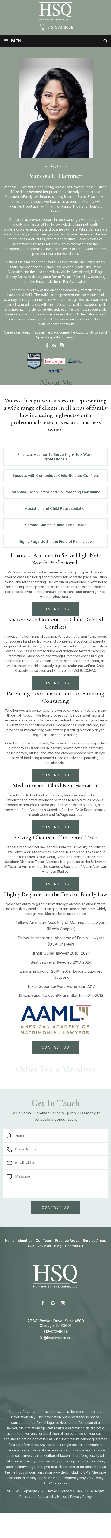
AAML (26, 295)
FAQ (31, 1246)
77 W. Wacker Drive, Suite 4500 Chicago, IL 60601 (55, 1323)
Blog (57, 1246)
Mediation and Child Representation (55, 508)
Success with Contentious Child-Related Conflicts (56, 475)
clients (73, 254)
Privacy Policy (81, 1497)
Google (54, 345)
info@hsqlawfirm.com (56, 1337)
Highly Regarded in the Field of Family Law (56, 541)
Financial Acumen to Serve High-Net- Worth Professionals (55, 456)
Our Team (44, 1240)
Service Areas (94, 1240)
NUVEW (13, 1491)
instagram (62, 1302)
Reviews (44, 1246)
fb (43, 1302)
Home (9, 1240)
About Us (25, 1240)
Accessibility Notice (52, 1497)
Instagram (61, 345)
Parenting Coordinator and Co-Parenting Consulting (56, 492)
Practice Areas (67, 1240)
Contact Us (74, 1246)
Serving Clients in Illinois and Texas (55, 525)
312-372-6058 (60, 27)
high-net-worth (86, 224)
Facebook (47, 345)
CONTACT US (56, 609)
